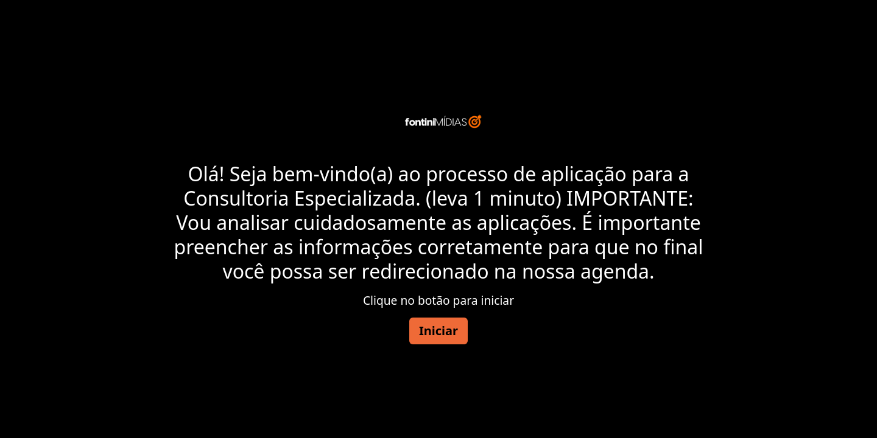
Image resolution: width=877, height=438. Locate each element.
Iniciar (438, 330)
